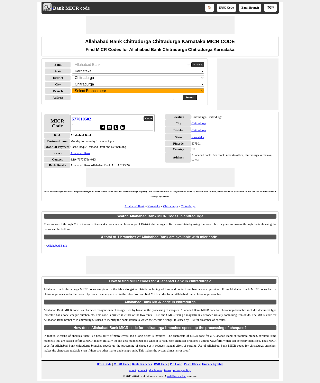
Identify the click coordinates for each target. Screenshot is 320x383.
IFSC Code (226, 7)
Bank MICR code (71, 8)
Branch (58, 91)
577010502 (81, 119)
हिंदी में (270, 7)
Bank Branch (250, 7)
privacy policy (182, 370)
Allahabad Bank (80, 153)
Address (58, 97)
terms (167, 370)
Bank (57, 64)
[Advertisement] (160, 25)
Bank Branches (142, 364)
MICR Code (121, 364)
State (58, 71)
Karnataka (197, 137)
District (58, 78)
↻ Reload (198, 64)
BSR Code (161, 364)
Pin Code (176, 364)
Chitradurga (198, 123)
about (132, 370)
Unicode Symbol (212, 364)
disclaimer (155, 370)
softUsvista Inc (176, 376)
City (58, 84)
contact (142, 370)
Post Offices (192, 364)
